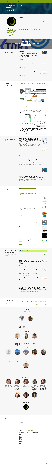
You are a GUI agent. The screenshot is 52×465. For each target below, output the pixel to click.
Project (25, 133)
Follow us (22, 439)
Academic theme (28, 463)
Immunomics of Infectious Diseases (25, 233)
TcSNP (41, 304)
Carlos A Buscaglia (35, 110)
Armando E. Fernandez (17, 339)
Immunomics (29, 188)
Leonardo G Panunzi (30, 214)
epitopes (36, 301)
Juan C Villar (23, 180)
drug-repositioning (31, 301)
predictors (26, 304)
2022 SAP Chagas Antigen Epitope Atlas (26, 168)
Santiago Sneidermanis (26, 369)
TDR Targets (44, 304)
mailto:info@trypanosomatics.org (26, 443)
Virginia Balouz (44, 109)
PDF (20, 133)
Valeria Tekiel (21, 110)
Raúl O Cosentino (25, 214)
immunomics (27, 302)
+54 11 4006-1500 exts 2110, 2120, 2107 (27, 430)
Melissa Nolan (33, 179)
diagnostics (21, 301)
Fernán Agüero (21, 59)
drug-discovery (26, 301)
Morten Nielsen (27, 109)
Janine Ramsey (29, 179)
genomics (44, 301)
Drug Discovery (34, 188)
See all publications (23, 295)
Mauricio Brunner (25, 264)
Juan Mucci (36, 109)
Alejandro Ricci (26, 144)
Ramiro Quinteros (21, 144)
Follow (21, 201)
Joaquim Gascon (29, 145)
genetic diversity (40, 301)
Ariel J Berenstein (28, 83)
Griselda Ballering (23, 154)
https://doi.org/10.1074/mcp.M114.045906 (39, 111)
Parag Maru (36, 83)
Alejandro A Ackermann (36, 214)
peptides (23, 304)
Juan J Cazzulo (32, 291)
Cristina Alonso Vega (23, 145)
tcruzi (39, 304)
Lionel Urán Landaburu (23, 83)
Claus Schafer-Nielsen (32, 109)
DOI (28, 275)
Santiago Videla (32, 83)
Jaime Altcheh (40, 109)
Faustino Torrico (33, 145)
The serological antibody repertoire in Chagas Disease (29, 176)
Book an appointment (24, 437)
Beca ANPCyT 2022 (22, 51)
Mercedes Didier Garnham (28, 222)
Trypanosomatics (26, 410)
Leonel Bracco (21, 67)
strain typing (36, 304)
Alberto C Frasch (26, 110)
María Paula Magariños (28, 208)
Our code (22, 441)
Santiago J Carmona (22, 109)
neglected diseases (39, 302)
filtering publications (36, 250)
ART (31, 435)
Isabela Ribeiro (30, 144)
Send (20, 428)
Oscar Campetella (30, 110)
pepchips (21, 304)
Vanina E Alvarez (36, 291)
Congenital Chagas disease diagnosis (26, 226)
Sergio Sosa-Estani (34, 144)
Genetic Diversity (23, 188)
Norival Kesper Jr (23, 172)
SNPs (33, 304)
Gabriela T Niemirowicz (27, 291)
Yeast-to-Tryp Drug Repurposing (25, 239)
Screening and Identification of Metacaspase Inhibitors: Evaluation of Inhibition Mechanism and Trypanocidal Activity (29, 278)
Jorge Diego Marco (32, 172)
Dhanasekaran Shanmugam (41, 83)
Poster (22, 146)
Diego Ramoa (29, 264)
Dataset (22, 133)
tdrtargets (21, 206)
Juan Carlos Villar (37, 154)
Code (21, 275)
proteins (29, 304)
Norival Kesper (32, 154)
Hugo (31, 463)
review (31, 304)
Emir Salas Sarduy (25, 193)
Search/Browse (26, 45)
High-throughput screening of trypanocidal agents (28, 196)
